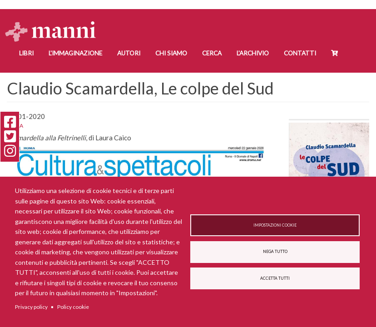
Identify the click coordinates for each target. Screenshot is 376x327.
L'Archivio (253, 53)
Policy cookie (73, 306)
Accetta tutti (275, 278)
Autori (128, 53)
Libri (26, 53)
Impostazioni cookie (275, 225)
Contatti (300, 53)
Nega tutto (275, 251)
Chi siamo (171, 53)
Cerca (212, 53)
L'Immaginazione (75, 53)
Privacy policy (31, 306)
